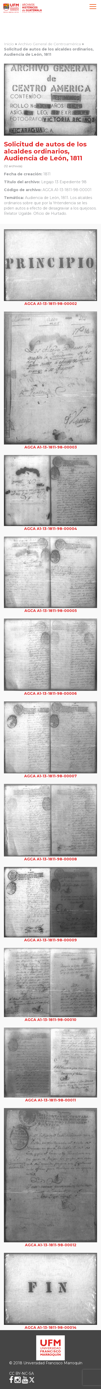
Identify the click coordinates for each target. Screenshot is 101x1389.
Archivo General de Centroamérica (49, 44)
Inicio (9, 44)
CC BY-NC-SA (21, 1373)
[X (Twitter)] (31, 1379)
